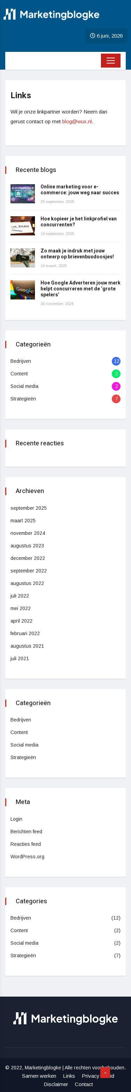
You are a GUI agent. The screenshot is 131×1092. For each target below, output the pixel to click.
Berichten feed (26, 831)
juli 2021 (19, 658)
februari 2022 (25, 633)
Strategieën (23, 398)
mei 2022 (20, 608)
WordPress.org (27, 856)
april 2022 (21, 621)
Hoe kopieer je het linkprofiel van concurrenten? (79, 221)
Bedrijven (20, 361)
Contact (84, 1084)
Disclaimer (56, 1084)
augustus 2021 (27, 646)
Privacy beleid (98, 1076)
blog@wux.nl (77, 121)
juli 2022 (19, 596)
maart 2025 (23, 520)
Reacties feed (25, 844)
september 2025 (28, 508)
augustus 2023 (27, 545)
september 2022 (28, 571)
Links (69, 1076)
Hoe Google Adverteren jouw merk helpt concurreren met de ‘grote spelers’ (81, 288)
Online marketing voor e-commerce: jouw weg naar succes (80, 189)
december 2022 (27, 558)
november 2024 (27, 533)
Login (16, 819)
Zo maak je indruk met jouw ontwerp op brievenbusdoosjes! (77, 253)
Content (19, 373)
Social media (24, 386)
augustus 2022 (27, 583)
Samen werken (39, 1076)
